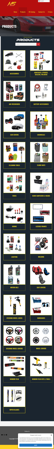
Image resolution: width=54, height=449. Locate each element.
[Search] (38, 44)
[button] (51, 435)
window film (14, 379)
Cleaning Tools (14, 165)
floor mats (41, 165)
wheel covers (41, 348)
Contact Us (41, 12)
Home (15, 12)
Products (22, 12)
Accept (35, 445)
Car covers (14, 135)
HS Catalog (32, 12)
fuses (14, 196)
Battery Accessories (41, 104)
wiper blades (14, 409)
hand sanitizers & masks (41, 196)
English (41, 1)
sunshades (41, 318)
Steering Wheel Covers (14, 348)
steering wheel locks (14, 318)
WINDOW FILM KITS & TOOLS (41, 379)
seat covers (41, 287)
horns (14, 226)
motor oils (14, 287)
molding (41, 257)
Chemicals (41, 135)
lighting (14, 257)
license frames (41, 226)
